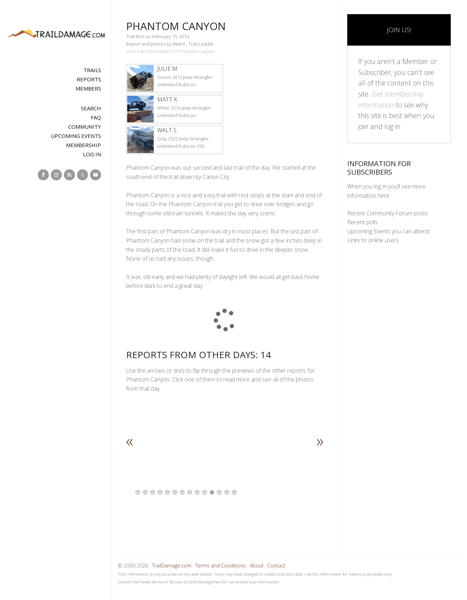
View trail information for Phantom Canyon (170, 51)
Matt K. (167, 99)
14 (234, 492)
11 (212, 492)
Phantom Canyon (176, 26)
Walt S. (167, 130)
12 (219, 492)
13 (227, 492)
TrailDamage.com (56, 33)
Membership (83, 144)
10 (204, 492)
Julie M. (167, 68)
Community (84, 126)
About (257, 565)
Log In (92, 154)
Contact (276, 565)
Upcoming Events (76, 135)
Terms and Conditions (220, 565)
